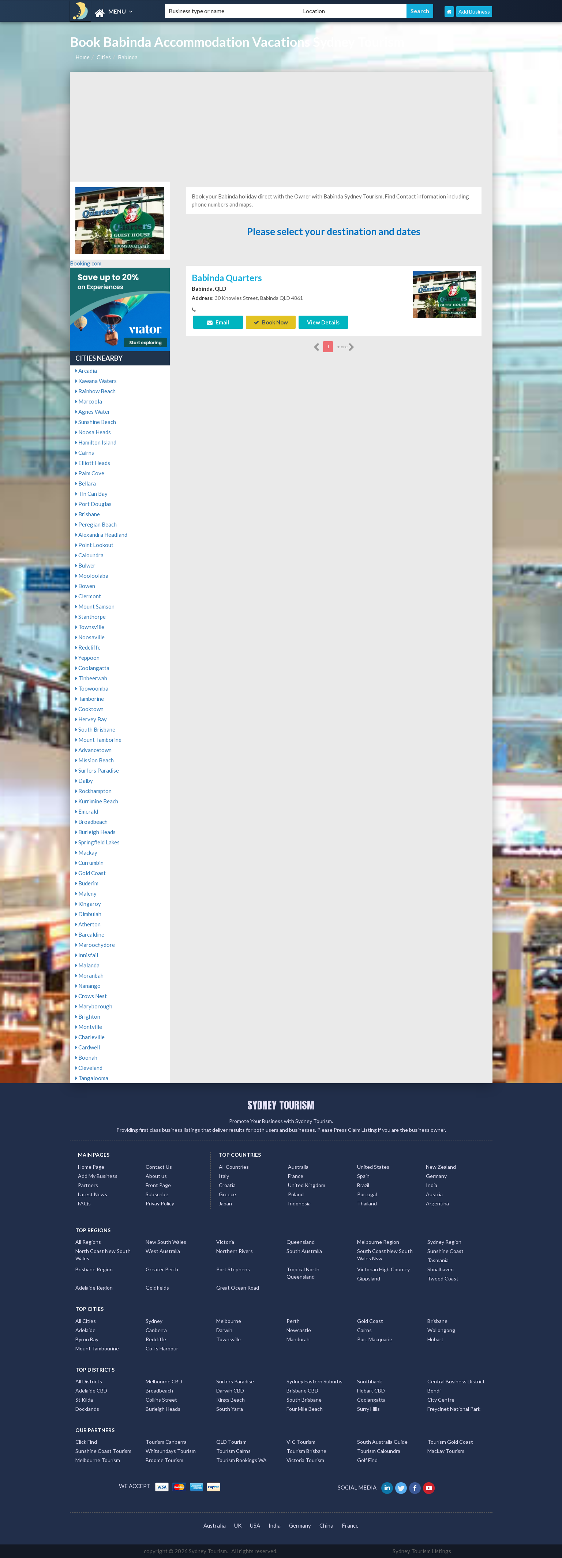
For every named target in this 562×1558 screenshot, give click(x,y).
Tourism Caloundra (378, 1451)
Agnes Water (92, 411)
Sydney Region (444, 1242)
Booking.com (85, 263)
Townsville (89, 627)
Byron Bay (86, 1339)
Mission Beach (94, 760)
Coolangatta (92, 668)
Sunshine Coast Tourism (103, 1451)
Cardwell (87, 1047)
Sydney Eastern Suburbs (314, 1381)
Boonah (86, 1057)
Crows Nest (91, 996)
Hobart (435, 1339)
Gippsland (368, 1278)
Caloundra (89, 555)
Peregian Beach (96, 524)
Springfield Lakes (97, 842)
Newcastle (298, 1330)
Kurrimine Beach (96, 801)
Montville (88, 1026)
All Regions (88, 1242)
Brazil (363, 1185)
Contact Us (159, 1167)
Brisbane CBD (302, 1390)
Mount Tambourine (97, 1348)
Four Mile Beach (304, 1409)
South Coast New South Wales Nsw (385, 1254)
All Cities (85, 1321)
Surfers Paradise (97, 770)
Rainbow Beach (95, 391)
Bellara (85, 483)
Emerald (86, 811)
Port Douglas (93, 504)
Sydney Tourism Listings (422, 1551)
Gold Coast (90, 873)
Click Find (86, 1442)
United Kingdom (306, 1185)
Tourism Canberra (166, 1442)
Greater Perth (162, 1269)
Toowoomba (91, 688)
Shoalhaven (440, 1269)
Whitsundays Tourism (171, 1451)
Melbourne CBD (164, 1381)
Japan (225, 1203)
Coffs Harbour (162, 1348)
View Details (323, 322)
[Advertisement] (281, 126)
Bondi (434, 1390)
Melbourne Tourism (97, 1460)
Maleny (86, 893)
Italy (224, 1176)
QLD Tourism (231, 1442)
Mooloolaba (91, 575)
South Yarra (229, 1409)
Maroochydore (95, 944)
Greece (227, 1194)
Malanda (87, 965)
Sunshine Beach (95, 422)
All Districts (88, 1381)
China (326, 1525)
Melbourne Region (378, 1242)
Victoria (225, 1242)
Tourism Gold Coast (450, 1442)
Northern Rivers (234, 1251)
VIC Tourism (300, 1442)
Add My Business (97, 1176)
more (346, 347)
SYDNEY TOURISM (281, 1105)
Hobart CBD (371, 1390)
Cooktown (89, 709)
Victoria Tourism (305, 1460)
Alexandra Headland (101, 534)
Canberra (156, 1330)
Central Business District (456, 1381)
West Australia (163, 1251)
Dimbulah (88, 914)
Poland (296, 1194)
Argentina (437, 1203)
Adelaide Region (94, 1287)
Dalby (84, 780)
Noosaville (90, 637)
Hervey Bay (91, 719)
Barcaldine (89, 934)
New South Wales (166, 1242)
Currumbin (89, 862)
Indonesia (299, 1203)
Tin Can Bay (91, 493)
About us (156, 1176)
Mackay (86, 852)
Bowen (85, 586)
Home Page (91, 1167)
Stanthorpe (90, 616)
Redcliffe (88, 647)
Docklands (87, 1409)
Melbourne (228, 1321)
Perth (293, 1321)
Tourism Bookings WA (241, 1460)
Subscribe (157, 1194)
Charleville (90, 1037)
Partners (88, 1185)
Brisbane (87, 514)
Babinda (128, 57)
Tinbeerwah (91, 678)
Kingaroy (88, 903)
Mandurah (298, 1339)
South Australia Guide (382, 1442)
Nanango (88, 985)
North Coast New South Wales (103, 1254)
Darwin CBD (230, 1390)
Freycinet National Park (453, 1409)
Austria (434, 1194)
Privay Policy (160, 1203)
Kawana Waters (96, 381)
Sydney (154, 1321)
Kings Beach (230, 1400)
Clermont (88, 596)
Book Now (271, 322)
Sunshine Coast (445, 1251)
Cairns (84, 452)
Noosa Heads (93, 432)
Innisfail (86, 955)
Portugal (367, 1194)
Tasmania (438, 1260)
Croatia (227, 1185)
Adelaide (85, 1330)
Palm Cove (89, 473)
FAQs (84, 1203)
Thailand (367, 1203)
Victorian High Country (383, 1269)
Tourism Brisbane (306, 1451)
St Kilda (84, 1400)
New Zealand (441, 1167)
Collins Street (161, 1400)
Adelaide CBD (91, 1390)
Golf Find (367, 1460)
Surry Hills (368, 1409)
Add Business (474, 11)
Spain (363, 1176)
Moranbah (89, 975)
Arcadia (86, 370)
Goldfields (157, 1287)
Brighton (87, 1016)
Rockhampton (93, 791)
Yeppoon (87, 657)
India (431, 1185)
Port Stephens (233, 1269)
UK (237, 1525)
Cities (104, 57)
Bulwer (85, 565)
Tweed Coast (442, 1278)
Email (218, 322)
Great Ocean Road (237, 1287)
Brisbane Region (94, 1269)
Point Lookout (94, 545)
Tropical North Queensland (302, 1273)
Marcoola (88, 401)
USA (255, 1525)
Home (82, 57)
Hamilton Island (95, 442)
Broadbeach (91, 821)
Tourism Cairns (233, 1451)
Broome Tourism (164, 1460)
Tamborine (89, 698)
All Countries (234, 1167)
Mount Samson (95, 606)
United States (373, 1167)
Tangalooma (91, 1078)
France (295, 1176)
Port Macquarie (374, 1339)
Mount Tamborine (98, 739)
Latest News (92, 1194)
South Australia (304, 1251)
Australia (298, 1167)
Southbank (369, 1381)
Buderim (86, 883)
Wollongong (441, 1330)
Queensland (300, 1242)
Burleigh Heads (95, 832)
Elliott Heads (92, 463)
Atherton (88, 924)
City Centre (440, 1400)
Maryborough (93, 1006)
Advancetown (93, 750)
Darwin (224, 1330)
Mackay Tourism (445, 1451)
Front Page (158, 1185)
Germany (436, 1176)
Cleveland (88, 1067)
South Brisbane (95, 729)
